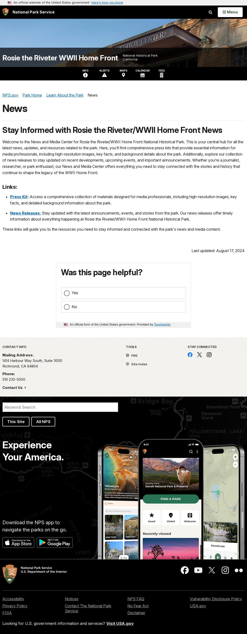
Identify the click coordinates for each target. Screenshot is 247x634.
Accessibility (13, 598)
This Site (16, 421)
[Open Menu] (230, 12)
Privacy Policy (14, 605)
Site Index (136, 364)
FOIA (7, 612)
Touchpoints (162, 324)
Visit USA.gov (120, 623)
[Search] (60, 407)
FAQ (131, 355)
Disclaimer (136, 612)
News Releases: (25, 213)
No (74, 306)
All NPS (43, 421)
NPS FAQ (135, 598)
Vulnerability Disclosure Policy (216, 598)
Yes (75, 292)
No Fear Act (138, 605)
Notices (71, 598)
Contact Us (13, 387)
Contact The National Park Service (88, 608)
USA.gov (198, 605)
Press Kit (18, 196)
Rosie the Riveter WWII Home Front (60, 58)
